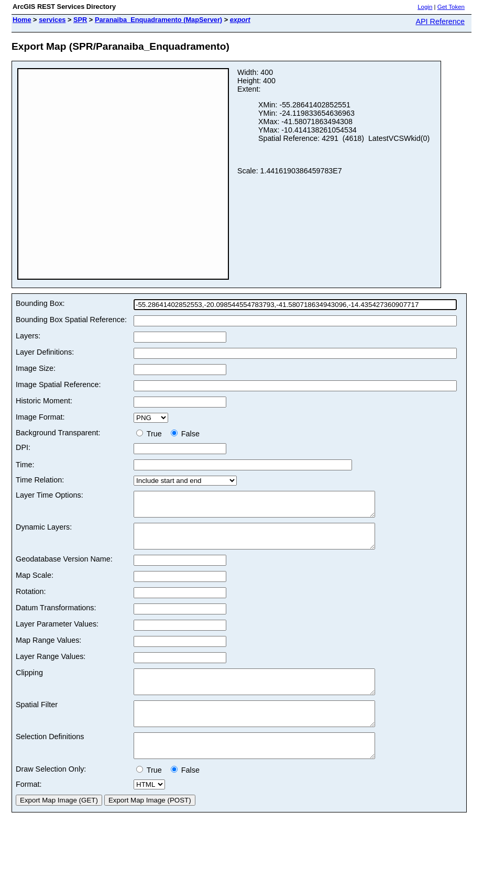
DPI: (23, 447)
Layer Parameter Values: (57, 633)
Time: (25, 464)
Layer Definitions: (45, 352)
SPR (80, 20)
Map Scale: (34, 584)
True (151, 434)
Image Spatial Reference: (58, 384)
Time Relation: (40, 480)
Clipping (29, 682)
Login (425, 7)
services (52, 20)
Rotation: (31, 601)
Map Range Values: (48, 649)
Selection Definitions (50, 755)
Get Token (451, 7)
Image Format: (40, 417)
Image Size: (36, 368)
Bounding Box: (40, 303)
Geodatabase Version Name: (64, 568)
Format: (29, 808)
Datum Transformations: (56, 617)
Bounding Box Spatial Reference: (71, 319)
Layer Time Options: (49, 495)
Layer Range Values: (50, 666)
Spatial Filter (37, 719)
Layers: (28, 336)
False (185, 434)
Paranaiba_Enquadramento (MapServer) (158, 20)
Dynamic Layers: (44, 532)
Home (22, 20)
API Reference (440, 21)
